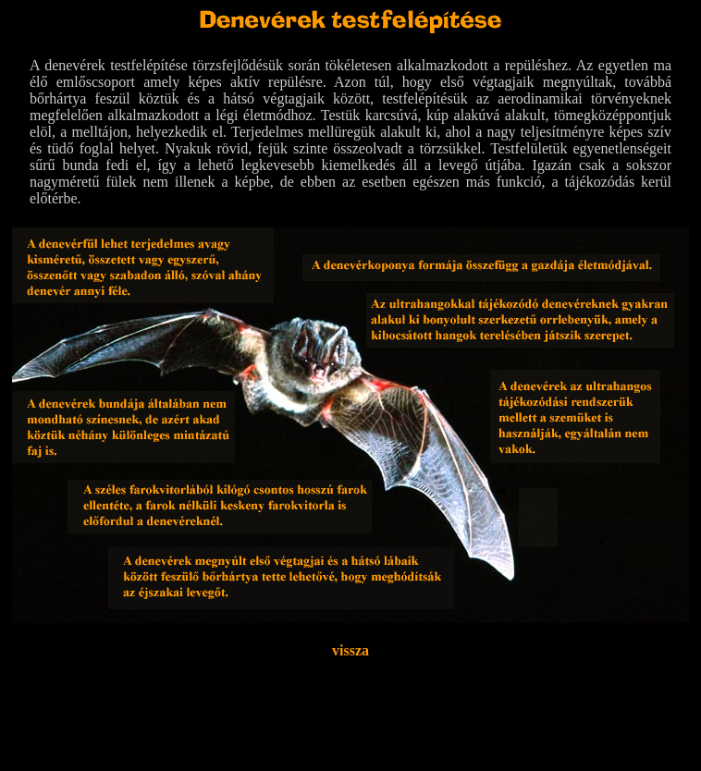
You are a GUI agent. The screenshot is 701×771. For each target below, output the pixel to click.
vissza (350, 650)
